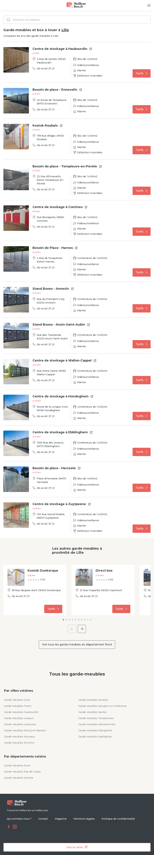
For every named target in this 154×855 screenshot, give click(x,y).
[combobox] (77, 20)
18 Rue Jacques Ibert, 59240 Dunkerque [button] (36, 590)
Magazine (61, 818)
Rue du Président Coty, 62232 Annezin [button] (51, 301)
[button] (43, 571)
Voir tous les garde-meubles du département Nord (77, 644)
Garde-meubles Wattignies (95, 736)
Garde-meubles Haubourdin (21, 712)
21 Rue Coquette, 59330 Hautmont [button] (101, 590)
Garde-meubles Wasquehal (95, 730)
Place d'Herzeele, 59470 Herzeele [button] (51, 480)
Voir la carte (77, 847)
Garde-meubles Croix (17, 699)
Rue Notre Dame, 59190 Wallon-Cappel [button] (51, 372)
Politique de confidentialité (118, 818)
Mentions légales (84, 818)
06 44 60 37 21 (46, 68)
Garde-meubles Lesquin (19, 718)
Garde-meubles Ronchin (19, 742)
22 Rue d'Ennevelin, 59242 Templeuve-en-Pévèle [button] (50, 180)
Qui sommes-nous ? (19, 818)
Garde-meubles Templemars (96, 718)
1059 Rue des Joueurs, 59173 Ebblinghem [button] (50, 444)
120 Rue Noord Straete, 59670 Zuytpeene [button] (51, 516)
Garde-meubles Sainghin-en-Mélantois (102, 706)
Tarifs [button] (142, 73)
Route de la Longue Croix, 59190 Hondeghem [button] (52, 408)
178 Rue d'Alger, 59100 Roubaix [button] (50, 137)
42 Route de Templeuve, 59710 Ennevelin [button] (52, 101)
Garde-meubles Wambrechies (96, 724)
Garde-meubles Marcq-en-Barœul (25, 730)
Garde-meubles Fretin (17, 706)
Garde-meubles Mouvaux (19, 736)
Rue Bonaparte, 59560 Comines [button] (50, 219)
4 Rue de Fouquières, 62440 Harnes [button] (50, 260)
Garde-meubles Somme (18, 777)
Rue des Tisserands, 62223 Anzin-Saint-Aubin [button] (52, 336)
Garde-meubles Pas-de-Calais (22, 771)
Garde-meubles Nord (17, 765)
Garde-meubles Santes (92, 712)
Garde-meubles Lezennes (20, 724)
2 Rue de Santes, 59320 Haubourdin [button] (51, 60)
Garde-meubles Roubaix (93, 699)
